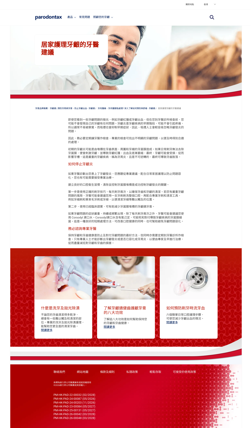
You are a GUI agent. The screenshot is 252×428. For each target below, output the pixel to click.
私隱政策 (132, 372)
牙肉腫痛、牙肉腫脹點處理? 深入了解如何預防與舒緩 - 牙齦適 (126, 108)
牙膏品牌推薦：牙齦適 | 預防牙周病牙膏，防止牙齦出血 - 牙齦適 (65, 108)
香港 (206, 4)
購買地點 (190, 4)
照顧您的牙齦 (101, 17)
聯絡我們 (59, 372)
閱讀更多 (47, 330)
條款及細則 (107, 372)
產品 (70, 17)
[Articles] (112, 17)
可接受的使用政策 (184, 372)
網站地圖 (82, 372)
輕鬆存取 (155, 372)
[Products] (75, 17)
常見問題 (84, 17)
